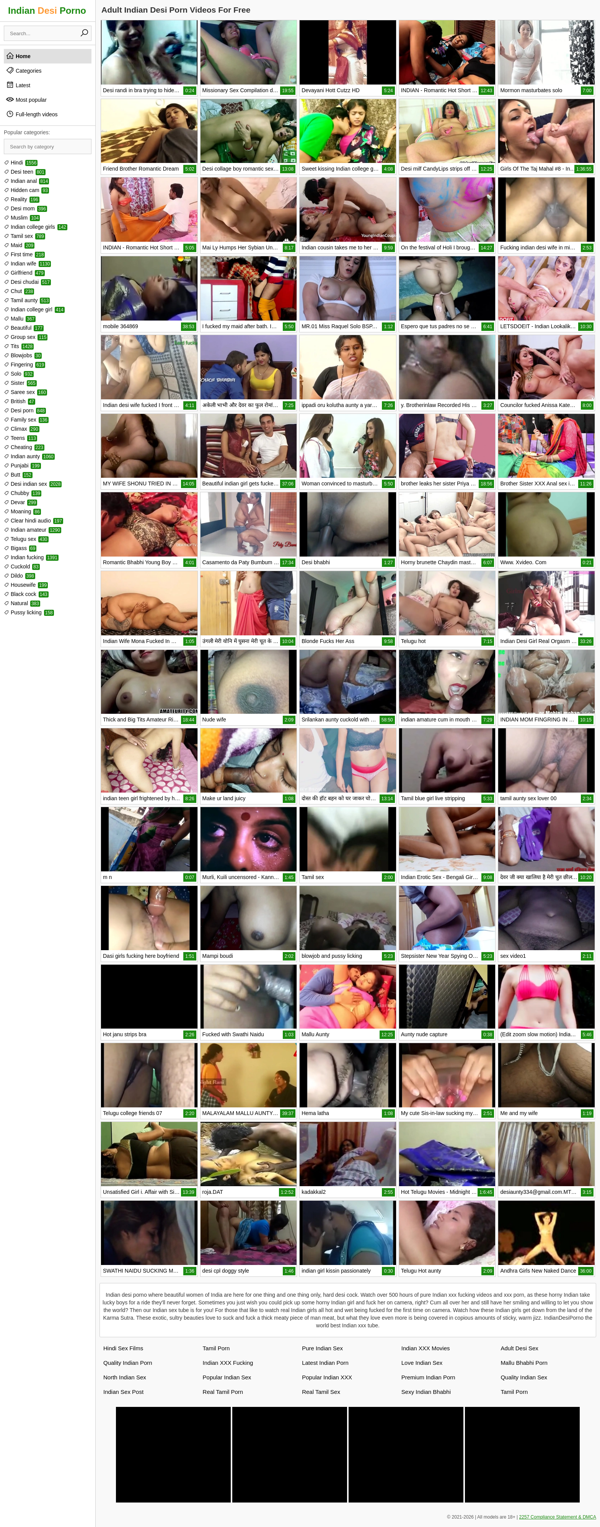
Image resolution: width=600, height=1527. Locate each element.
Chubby (22, 493)
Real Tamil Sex (321, 1392)
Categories (24, 70)
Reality (21, 199)
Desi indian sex (33, 484)
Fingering (24, 364)
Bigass (20, 548)
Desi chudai (27, 282)
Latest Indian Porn (325, 1362)
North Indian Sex (124, 1377)
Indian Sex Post (123, 1392)
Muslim (22, 218)
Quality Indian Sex (524, 1377)
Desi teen (25, 172)
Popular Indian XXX (327, 1377)
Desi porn (25, 410)
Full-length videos (32, 114)
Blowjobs (23, 355)
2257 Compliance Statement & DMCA (557, 1517)
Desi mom (25, 208)
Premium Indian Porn (428, 1377)
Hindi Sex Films (123, 1348)
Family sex (26, 420)
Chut (19, 291)
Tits (19, 346)
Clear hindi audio (33, 521)
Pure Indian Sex (322, 1348)
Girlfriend (24, 273)
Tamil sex (24, 236)
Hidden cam (26, 190)
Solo (19, 374)
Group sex (25, 337)
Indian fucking (31, 557)
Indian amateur (32, 530)
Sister (20, 383)
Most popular (26, 99)
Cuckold (22, 566)
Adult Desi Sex (519, 1348)
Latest (18, 85)
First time (24, 254)
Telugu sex (26, 539)
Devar (20, 502)
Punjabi (22, 465)
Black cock (26, 594)
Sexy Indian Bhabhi (426, 1392)
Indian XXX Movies (425, 1348)
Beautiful (24, 328)
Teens (20, 438)
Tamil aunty (27, 300)
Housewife (26, 585)
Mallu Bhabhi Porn (524, 1362)
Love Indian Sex (422, 1362)
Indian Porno (47, 10)
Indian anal (26, 181)
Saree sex (25, 392)
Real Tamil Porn (223, 1392)
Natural (22, 603)
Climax (21, 429)
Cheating (24, 447)
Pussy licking (29, 612)
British (19, 401)
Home (18, 56)
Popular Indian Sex (227, 1377)
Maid (19, 245)
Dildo (19, 576)
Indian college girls (35, 227)
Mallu (20, 319)
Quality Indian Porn (127, 1362)
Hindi (21, 163)
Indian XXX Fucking (228, 1362)
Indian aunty (29, 456)
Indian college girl (34, 309)
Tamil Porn (216, 1348)
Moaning (22, 511)
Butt (18, 475)
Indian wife (27, 263)
